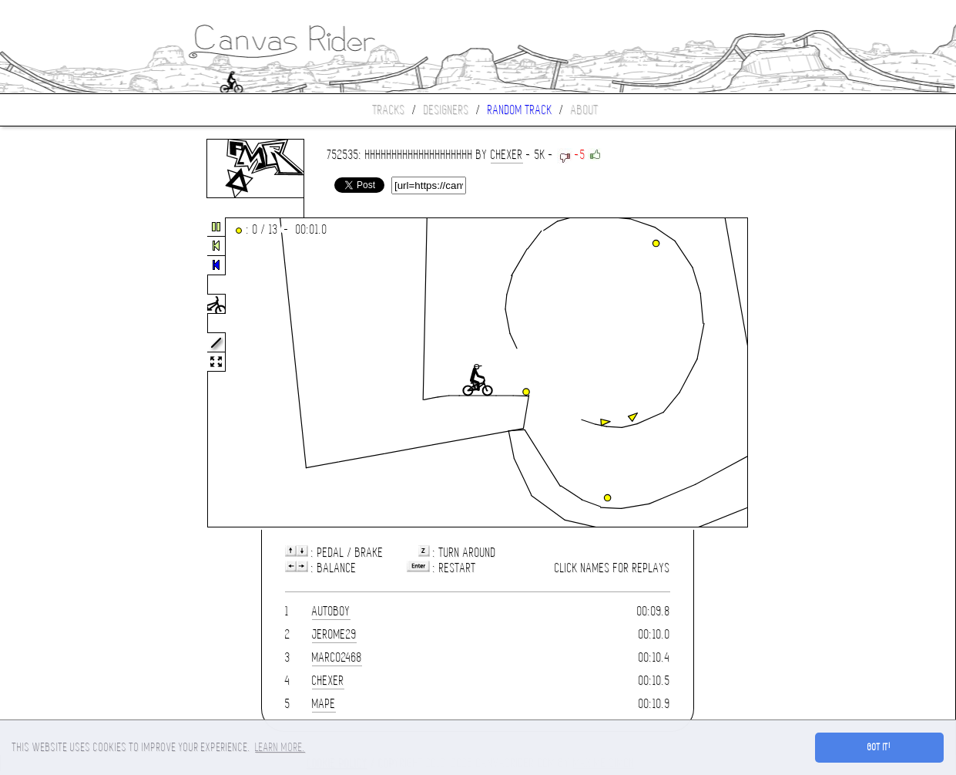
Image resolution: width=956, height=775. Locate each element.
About (585, 110)
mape (324, 704)
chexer (507, 155)
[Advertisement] (64, 373)
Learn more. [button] (280, 747)
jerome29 (334, 634)
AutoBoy (331, 611)
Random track (520, 110)
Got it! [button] (879, 747)
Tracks (389, 110)
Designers (446, 110)
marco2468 (337, 657)
